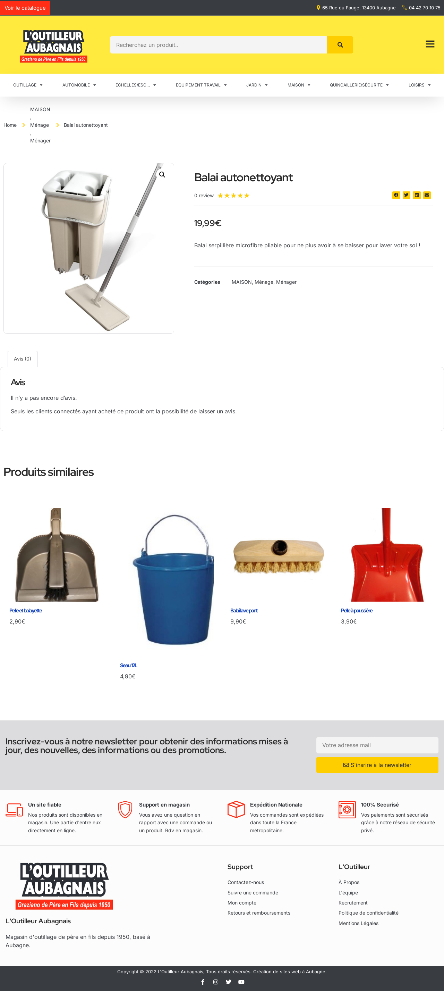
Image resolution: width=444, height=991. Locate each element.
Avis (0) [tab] (22, 359)
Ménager (40, 140)
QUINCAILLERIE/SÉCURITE (359, 85)
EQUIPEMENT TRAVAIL (201, 85)
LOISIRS (420, 85)
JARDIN (257, 85)
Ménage (39, 125)
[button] (162, 174)
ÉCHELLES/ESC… (136, 85)
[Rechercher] (340, 44)
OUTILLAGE (28, 85)
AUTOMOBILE (79, 85)
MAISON (299, 85)
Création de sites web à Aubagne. (290, 971)
